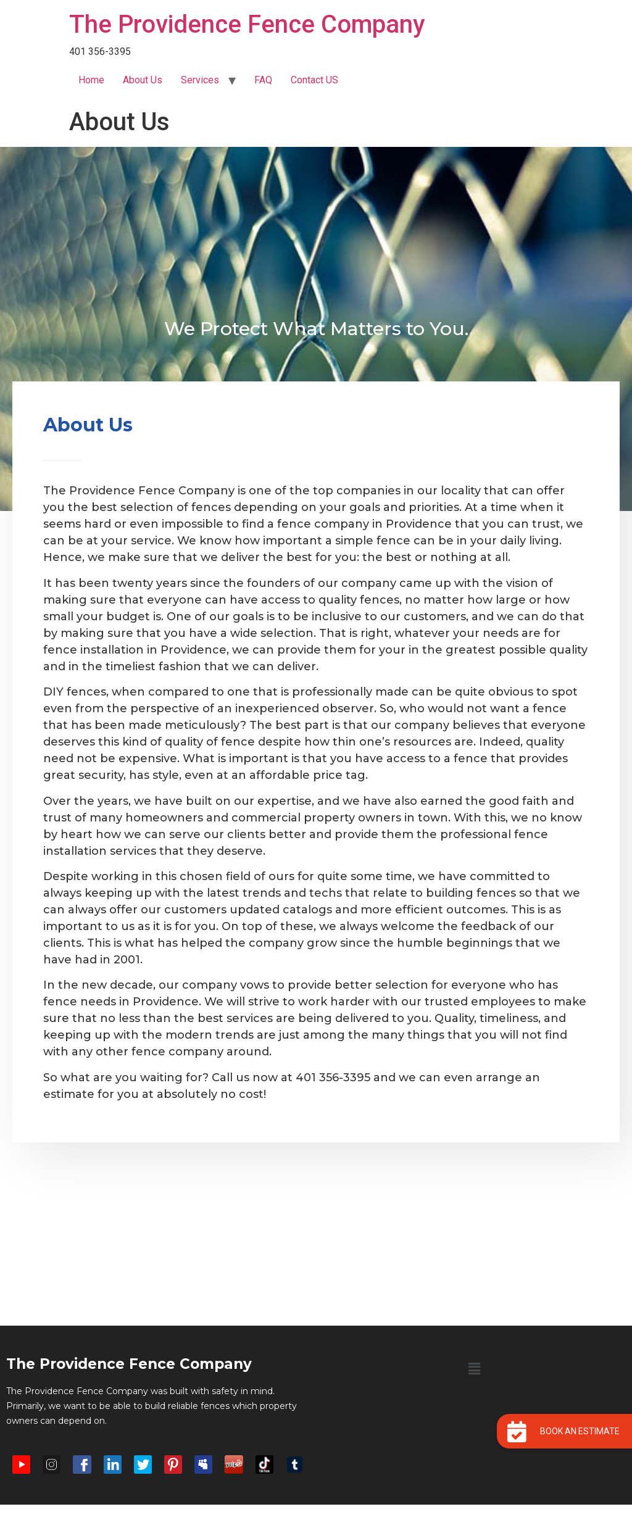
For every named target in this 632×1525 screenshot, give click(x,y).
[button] (474, 1369)
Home (91, 80)
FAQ (263, 80)
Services (200, 80)
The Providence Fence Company (247, 24)
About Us (142, 80)
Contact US (314, 80)
